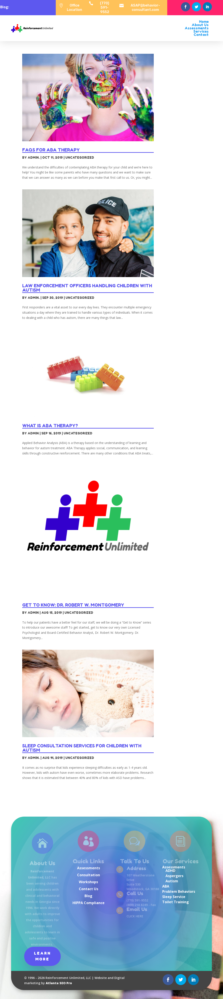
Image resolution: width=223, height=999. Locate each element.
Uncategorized (79, 157)
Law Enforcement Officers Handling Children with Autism (87, 288)
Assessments (88, 868)
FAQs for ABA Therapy (51, 150)
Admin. (34, 157)
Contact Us (88, 888)
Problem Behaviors (178, 891)
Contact (201, 34)
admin (33, 433)
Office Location (74, 7)
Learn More (42, 956)
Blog (88, 895)
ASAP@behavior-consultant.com (145, 7)
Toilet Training (175, 902)
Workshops (88, 882)
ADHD (170, 870)
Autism (172, 881)
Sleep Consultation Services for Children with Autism (81, 748)
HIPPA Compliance (89, 902)
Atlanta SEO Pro (59, 983)
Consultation (88, 875)
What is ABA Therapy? (50, 425)
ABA (165, 886)
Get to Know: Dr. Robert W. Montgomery (73, 605)
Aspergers (174, 875)
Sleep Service (173, 896)
